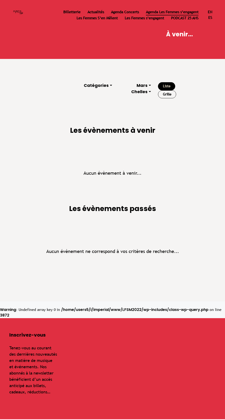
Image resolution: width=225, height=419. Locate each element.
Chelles (139, 92)
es (210, 17)
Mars (142, 85)
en (210, 12)
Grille (167, 94)
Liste (166, 86)
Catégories (96, 85)
